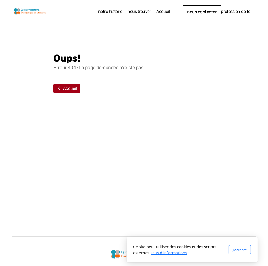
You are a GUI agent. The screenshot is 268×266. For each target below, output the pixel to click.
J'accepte (182, 249)
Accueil (67, 88)
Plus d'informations (111, 252)
